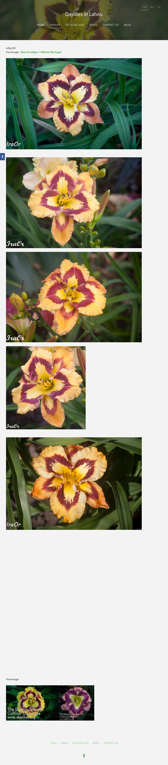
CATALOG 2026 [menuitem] (75, 25)
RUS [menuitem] (152, 7)
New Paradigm (29, 52)
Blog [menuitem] (127, 25)
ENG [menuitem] (145, 7)
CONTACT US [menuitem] (111, 25)
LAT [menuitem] (159, 7)
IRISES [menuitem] (93, 25)
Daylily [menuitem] (55, 25)
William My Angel (51, 52)
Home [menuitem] (41, 25)
